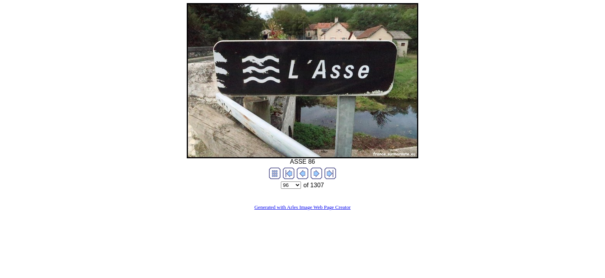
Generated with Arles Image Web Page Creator (302, 207)
